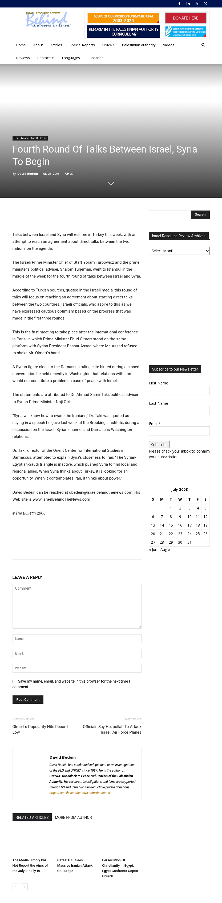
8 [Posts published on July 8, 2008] (171, 516)
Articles (56, 44)
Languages (71, 57)
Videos (168, 44)
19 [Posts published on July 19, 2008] (205, 525)
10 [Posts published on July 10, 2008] (189, 516)
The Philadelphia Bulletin (30, 138)
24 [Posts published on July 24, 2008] (189, 533)
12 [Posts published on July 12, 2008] (205, 516)
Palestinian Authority (139, 44)
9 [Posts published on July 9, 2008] (180, 516)
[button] (203, 45)
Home (21, 44)
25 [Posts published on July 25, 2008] (198, 533)
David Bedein (27, 174)
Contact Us (46, 57)
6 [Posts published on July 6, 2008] (153, 516)
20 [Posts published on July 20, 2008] (153, 533)
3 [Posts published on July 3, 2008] (189, 508)
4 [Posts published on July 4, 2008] (198, 508)
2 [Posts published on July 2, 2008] (180, 508)
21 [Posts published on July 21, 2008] (162, 533)
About (38, 44)
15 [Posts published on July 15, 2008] (171, 525)
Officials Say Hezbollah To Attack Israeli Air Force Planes (112, 729)
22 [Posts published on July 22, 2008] (171, 533)
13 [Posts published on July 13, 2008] (153, 525)
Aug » (165, 549)
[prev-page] (16, 886)
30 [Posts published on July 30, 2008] (180, 542)
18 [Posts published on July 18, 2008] (198, 525)
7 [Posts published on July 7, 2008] (162, 516)
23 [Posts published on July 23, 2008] (180, 533)
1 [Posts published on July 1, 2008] (171, 508)
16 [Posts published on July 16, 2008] (180, 525)
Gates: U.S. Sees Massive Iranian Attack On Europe (74, 865)
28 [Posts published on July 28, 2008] (162, 542)
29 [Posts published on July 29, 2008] (171, 542)
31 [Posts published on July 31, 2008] (189, 542)
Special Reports (82, 44)
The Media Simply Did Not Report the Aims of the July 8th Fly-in (30, 865)
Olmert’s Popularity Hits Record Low (40, 729)
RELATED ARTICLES (32, 817)
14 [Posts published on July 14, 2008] (162, 525)
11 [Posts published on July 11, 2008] (198, 516)
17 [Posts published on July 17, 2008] (189, 525)
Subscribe (95, 57)
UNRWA (108, 44)
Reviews (23, 57)
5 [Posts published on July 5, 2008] (205, 508)
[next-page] (24, 886)
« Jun (153, 549)
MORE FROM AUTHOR (73, 817)
